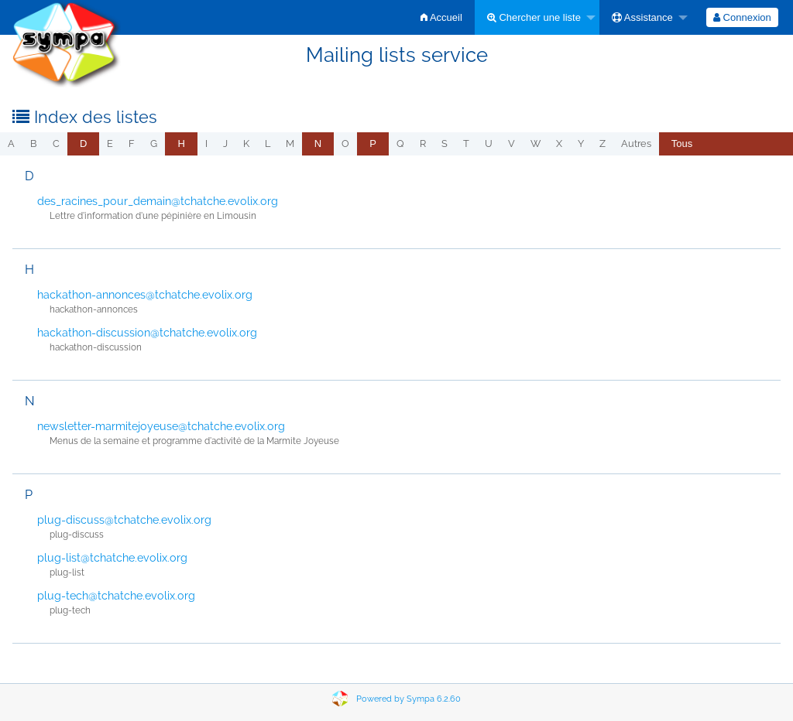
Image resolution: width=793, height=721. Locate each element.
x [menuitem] (559, 143)
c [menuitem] (56, 143)
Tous (681, 143)
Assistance (642, 17)
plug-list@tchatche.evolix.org (112, 558)
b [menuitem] (33, 143)
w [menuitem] (535, 143)
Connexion (742, 17)
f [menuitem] (132, 143)
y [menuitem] (581, 143)
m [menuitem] (290, 143)
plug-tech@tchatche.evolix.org (116, 595)
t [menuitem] (466, 143)
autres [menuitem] (636, 143)
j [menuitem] (225, 143)
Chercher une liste (534, 17)
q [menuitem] (400, 143)
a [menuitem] (11, 143)
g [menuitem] (153, 143)
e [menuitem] (110, 143)
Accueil (441, 17)
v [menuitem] (511, 143)
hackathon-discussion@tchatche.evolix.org (147, 332)
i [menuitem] (206, 143)
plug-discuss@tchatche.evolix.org (124, 520)
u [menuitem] (489, 143)
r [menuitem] (423, 143)
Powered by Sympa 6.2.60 (408, 699)
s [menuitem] (444, 143)
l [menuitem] (267, 143)
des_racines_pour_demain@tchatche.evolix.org (157, 201)
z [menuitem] (602, 143)
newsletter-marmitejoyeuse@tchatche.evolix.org (161, 426)
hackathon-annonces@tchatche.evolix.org (144, 295)
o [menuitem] (345, 143)
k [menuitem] (246, 143)
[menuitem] (441, 17)
